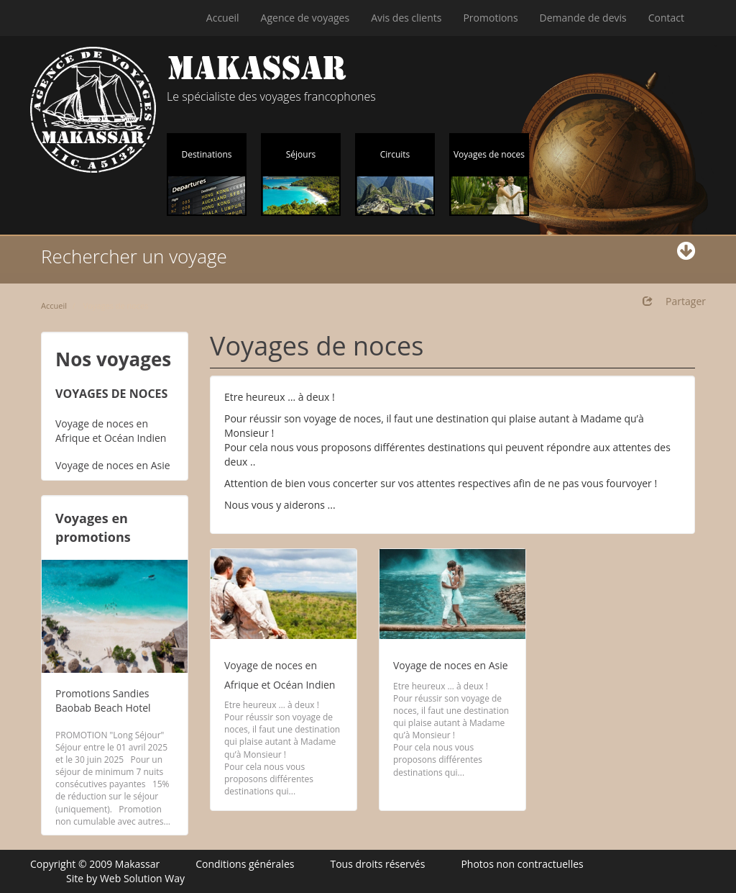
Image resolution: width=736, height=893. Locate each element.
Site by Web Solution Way (125, 878)
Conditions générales (245, 864)
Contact (666, 17)
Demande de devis (583, 17)
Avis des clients (406, 17)
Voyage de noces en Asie (112, 465)
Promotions (490, 17)
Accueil (222, 17)
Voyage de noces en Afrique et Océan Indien (110, 431)
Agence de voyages (305, 17)
